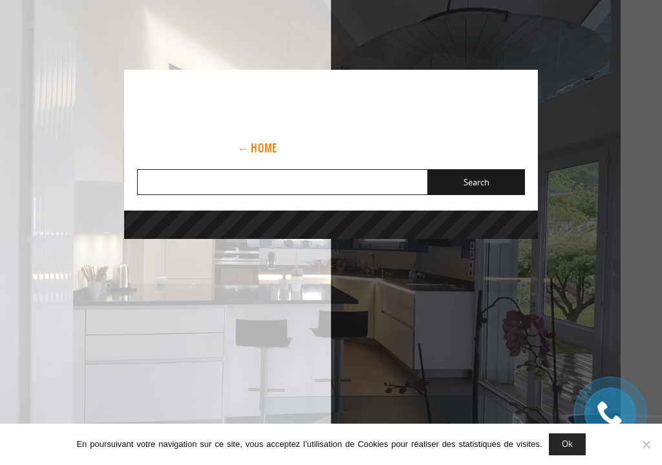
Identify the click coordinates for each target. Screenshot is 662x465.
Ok (567, 444)
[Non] (645, 444)
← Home (257, 148)
